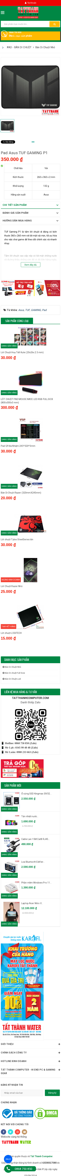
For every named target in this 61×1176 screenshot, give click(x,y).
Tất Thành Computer (41, 1156)
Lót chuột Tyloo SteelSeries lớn (17, 539)
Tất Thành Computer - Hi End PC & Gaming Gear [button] (30, 1071)
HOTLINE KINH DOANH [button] (30, 1061)
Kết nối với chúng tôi (15, 1124)
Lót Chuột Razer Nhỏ (11, 586)
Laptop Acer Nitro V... (32, 903)
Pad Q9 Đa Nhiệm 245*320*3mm (18, 446)
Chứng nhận (9, 1102)
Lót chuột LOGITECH (11, 633)
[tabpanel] (30, 86)
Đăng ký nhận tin (12, 1085)
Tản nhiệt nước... (29, 816)
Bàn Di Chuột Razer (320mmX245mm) (21, 492)
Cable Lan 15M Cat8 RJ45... (35, 839)
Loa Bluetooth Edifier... (33, 862)
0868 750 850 (15, 32)
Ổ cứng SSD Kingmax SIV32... (36, 793)
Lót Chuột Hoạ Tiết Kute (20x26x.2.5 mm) (22, 352)
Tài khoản (30, 3)
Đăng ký (52, 1092)
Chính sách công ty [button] (30, 1052)
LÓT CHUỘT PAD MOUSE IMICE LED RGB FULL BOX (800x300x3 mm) (27, 401)
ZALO (8, 1159)
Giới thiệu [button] (30, 1044)
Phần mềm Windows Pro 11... (36, 882)
